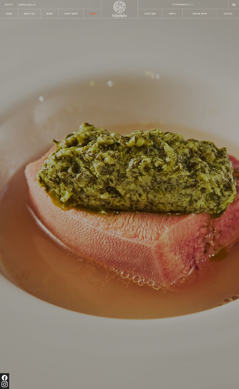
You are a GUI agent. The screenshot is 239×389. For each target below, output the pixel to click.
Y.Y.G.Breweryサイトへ (183, 4)
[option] (50, 4)
